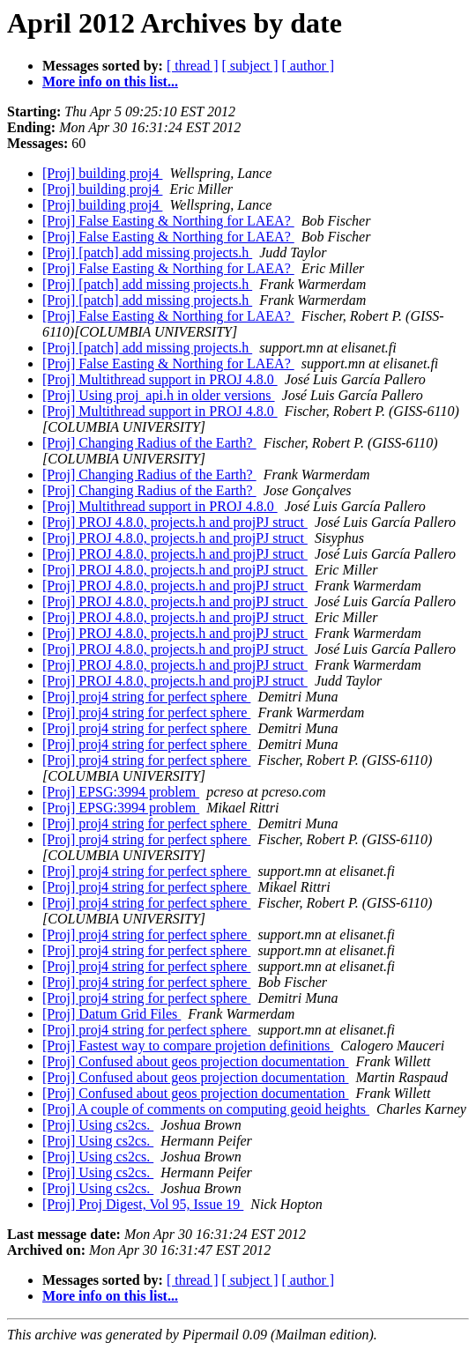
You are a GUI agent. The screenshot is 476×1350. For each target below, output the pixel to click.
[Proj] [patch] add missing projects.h (147, 252)
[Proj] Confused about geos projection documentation (195, 1061)
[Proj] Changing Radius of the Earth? (149, 442)
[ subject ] (250, 65)
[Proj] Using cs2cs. (97, 1124)
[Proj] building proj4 (102, 173)
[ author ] (308, 65)
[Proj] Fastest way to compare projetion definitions (187, 1045)
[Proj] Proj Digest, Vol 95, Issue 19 (142, 1204)
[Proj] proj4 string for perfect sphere (146, 696)
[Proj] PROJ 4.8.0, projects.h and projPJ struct (175, 522)
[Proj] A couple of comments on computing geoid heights (205, 1109)
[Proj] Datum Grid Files (111, 1013)
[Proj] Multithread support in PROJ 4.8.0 (160, 379)
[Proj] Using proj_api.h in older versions (158, 395)
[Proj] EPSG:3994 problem (120, 791)
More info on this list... (110, 81)
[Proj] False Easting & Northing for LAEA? (168, 220)
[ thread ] (193, 65)
